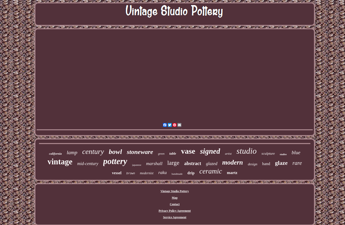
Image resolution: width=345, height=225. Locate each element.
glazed (211, 163)
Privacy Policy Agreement (175, 210)
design (252, 164)
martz (232, 172)
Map (174, 197)
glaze (281, 163)
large (173, 163)
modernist (146, 173)
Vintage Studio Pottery (174, 191)
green (161, 153)
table (172, 153)
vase (188, 151)
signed (210, 151)
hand (266, 163)
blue (296, 152)
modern (232, 162)
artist (228, 153)
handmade (177, 173)
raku (162, 172)
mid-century (87, 163)
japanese (136, 164)
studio (246, 150)
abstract (192, 163)
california (55, 153)
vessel (116, 173)
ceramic (210, 171)
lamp (72, 152)
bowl (115, 151)
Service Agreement (174, 217)
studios (283, 154)
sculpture (268, 153)
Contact (175, 204)
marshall (154, 163)
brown (130, 173)
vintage (60, 161)
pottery (115, 161)
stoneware (140, 151)
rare (297, 163)
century (93, 151)
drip (190, 173)
